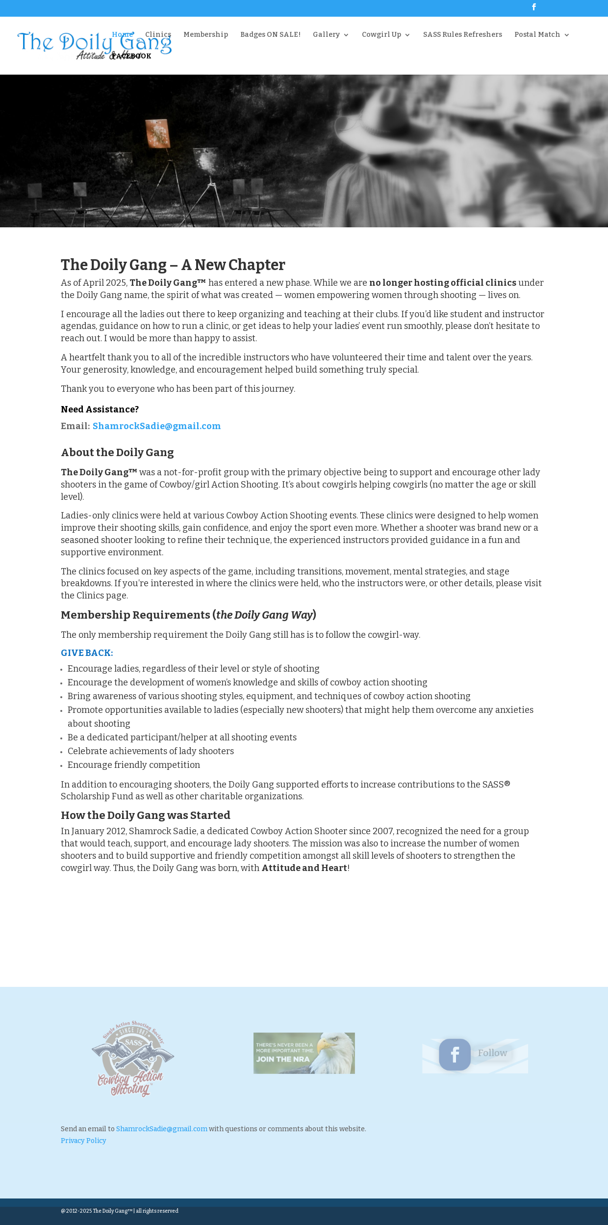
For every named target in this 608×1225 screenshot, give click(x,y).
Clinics (158, 35)
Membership (205, 35)
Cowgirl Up (381, 35)
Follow (489, 1053)
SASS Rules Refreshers (462, 35)
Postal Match (537, 35)
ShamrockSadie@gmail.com (157, 426)
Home (122, 35)
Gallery (326, 35)
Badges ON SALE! (270, 35)
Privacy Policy (83, 1141)
